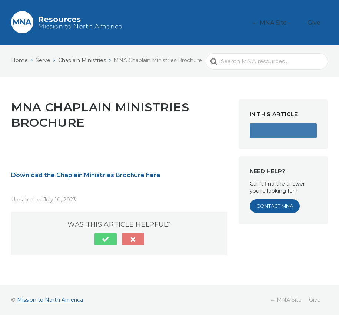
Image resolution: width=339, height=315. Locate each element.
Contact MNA (274, 206)
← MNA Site (283, 22)
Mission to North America (50, 300)
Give (318, 22)
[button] (105, 239)
